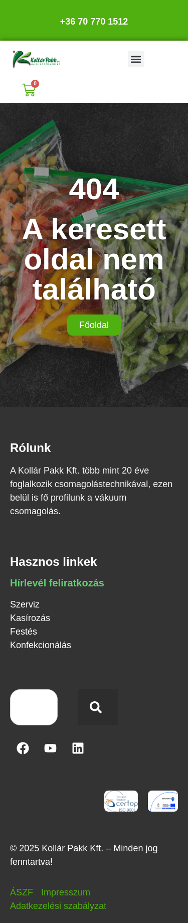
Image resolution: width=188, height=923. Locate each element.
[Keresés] (98, 707)
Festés (23, 632)
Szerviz (25, 604)
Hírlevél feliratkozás (57, 582)
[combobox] (34, 707)
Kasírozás (30, 618)
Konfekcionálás (40, 645)
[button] (136, 59)
